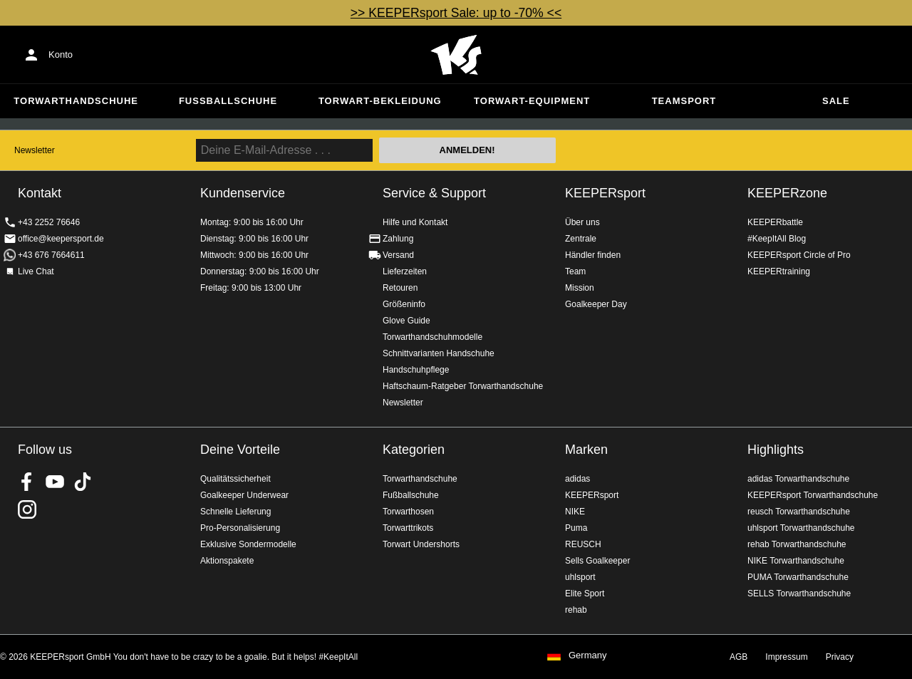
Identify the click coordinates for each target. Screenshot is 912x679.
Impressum (786, 657)
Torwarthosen (408, 512)
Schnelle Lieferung (235, 512)
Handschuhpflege (416, 370)
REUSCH (583, 544)
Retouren (400, 288)
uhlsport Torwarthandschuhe (801, 528)
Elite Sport (584, 593)
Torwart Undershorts (421, 544)
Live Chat (36, 271)
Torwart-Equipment (532, 100)
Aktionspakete (227, 561)
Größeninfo (404, 304)
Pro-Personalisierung (240, 528)
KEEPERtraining (778, 271)
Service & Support (434, 193)
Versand (398, 255)
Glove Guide (406, 321)
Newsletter (34, 150)
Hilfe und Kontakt (415, 222)
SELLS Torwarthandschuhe (799, 593)
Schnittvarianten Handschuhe (438, 353)
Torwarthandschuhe (76, 100)
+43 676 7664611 (51, 255)
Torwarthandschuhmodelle (432, 337)
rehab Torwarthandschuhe (796, 544)
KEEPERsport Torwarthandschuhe (812, 495)
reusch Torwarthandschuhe (798, 512)
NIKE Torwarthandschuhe (795, 561)
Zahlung (398, 239)
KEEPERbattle (775, 222)
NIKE (575, 512)
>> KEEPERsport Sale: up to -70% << (456, 13)
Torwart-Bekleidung (380, 100)
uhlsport (580, 577)
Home (456, 55)
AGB (738, 657)
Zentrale (580, 239)
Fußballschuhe (228, 100)
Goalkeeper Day (596, 304)
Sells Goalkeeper (597, 561)
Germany (587, 655)
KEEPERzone (787, 193)
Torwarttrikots (408, 528)
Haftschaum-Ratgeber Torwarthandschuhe (463, 386)
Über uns (582, 222)
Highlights (775, 449)
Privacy (840, 657)
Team (575, 271)
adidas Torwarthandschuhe (798, 479)
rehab (576, 610)
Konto (60, 54)
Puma (576, 528)
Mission (579, 288)
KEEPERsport (605, 193)
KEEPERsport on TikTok (82, 481)
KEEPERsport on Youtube (55, 481)
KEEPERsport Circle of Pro (799, 255)
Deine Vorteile (240, 449)
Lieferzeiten (405, 271)
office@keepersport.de (61, 239)
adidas (577, 479)
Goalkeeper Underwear (244, 495)
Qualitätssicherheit (235, 479)
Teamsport (684, 100)
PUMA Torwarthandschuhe (798, 577)
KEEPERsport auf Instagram (27, 509)
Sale (836, 100)
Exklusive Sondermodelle (248, 544)
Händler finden (593, 255)
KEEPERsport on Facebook (27, 481)
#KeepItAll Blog (776, 239)
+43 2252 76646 (49, 222)
